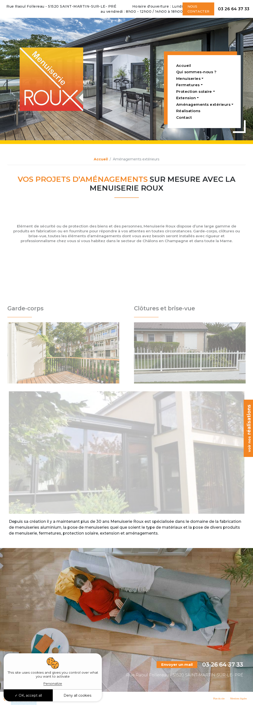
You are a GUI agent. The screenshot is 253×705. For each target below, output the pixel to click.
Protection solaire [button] (194, 91)
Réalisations (188, 110)
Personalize (52, 683)
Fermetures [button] (188, 85)
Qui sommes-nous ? (196, 72)
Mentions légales (238, 698)
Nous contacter (198, 8)
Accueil (183, 65)
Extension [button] (186, 98)
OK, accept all (28, 695)
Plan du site (219, 698)
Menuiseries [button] (188, 78)
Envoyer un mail (177, 664)
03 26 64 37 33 (233, 8)
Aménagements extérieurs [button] (203, 104)
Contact (184, 117)
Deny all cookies (77, 695)
